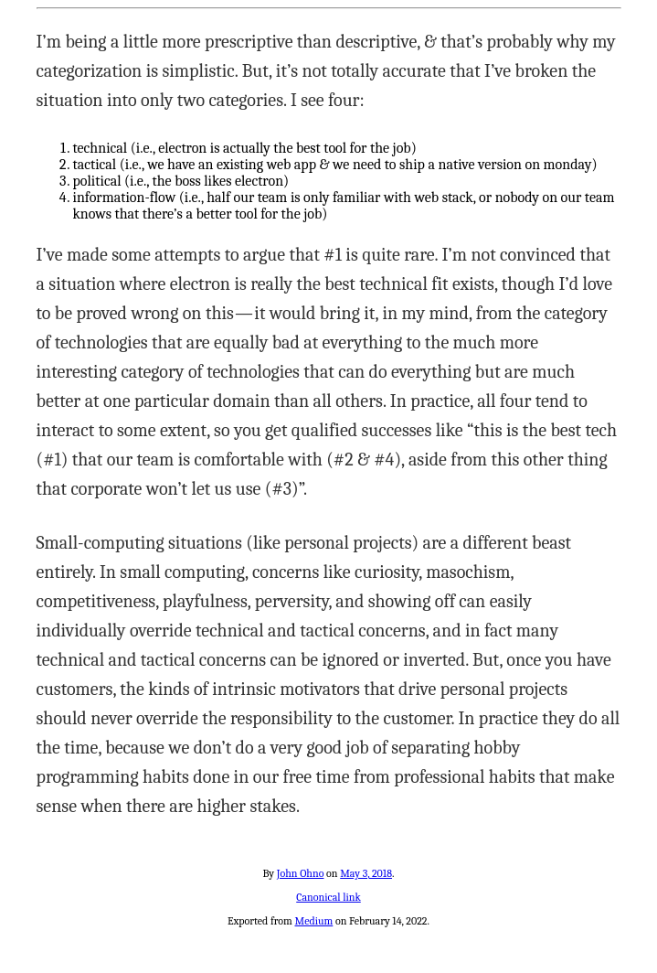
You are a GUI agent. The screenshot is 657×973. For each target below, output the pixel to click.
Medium (313, 920)
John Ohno (300, 873)
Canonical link (328, 897)
